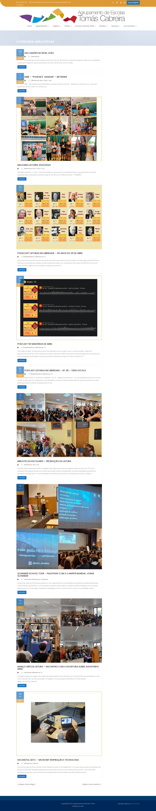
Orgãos (56, 26)
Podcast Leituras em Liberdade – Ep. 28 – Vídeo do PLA (55, 370)
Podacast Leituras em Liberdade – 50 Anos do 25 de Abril (50, 253)
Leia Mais (22, 67)
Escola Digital (133, 3)
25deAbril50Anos (29, 257)
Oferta (67, 26)
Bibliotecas (35, 56)
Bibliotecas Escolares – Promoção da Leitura (44, 461)
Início (30, 26)
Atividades (28, 579)
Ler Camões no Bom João (39, 53)
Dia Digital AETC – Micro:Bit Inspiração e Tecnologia (48, 759)
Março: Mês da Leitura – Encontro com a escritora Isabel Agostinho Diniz (58, 668)
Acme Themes (135, 803)
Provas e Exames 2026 (84, 26)
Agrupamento (41, 26)
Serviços (114, 26)
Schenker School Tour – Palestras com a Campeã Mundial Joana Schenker (55, 574)
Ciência (35, 763)
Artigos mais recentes (90, 784)
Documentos (129, 26)
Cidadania (44, 579)
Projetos (102, 26)
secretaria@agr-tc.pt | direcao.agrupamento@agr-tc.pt (50, 2)
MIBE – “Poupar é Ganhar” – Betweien (45, 76)
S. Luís (50, 80)
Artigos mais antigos (27, 784)
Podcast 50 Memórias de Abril (34, 343)
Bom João (43, 80)
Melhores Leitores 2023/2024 (34, 165)
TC (45, 257)
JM (34, 465)
